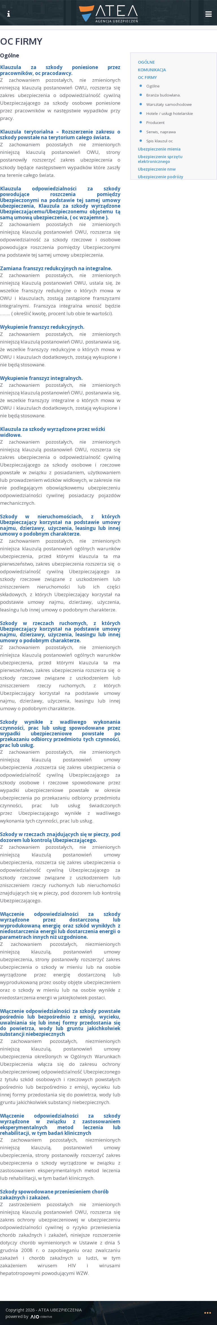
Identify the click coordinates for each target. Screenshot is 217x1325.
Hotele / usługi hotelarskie (169, 113)
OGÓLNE (146, 62)
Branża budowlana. (163, 95)
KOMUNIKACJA (152, 69)
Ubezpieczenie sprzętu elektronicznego (161, 159)
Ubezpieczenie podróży (161, 176)
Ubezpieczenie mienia (160, 149)
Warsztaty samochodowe (169, 104)
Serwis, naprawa (161, 131)
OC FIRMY (147, 77)
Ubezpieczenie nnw (157, 169)
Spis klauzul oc (159, 140)
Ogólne (153, 86)
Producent (155, 122)
